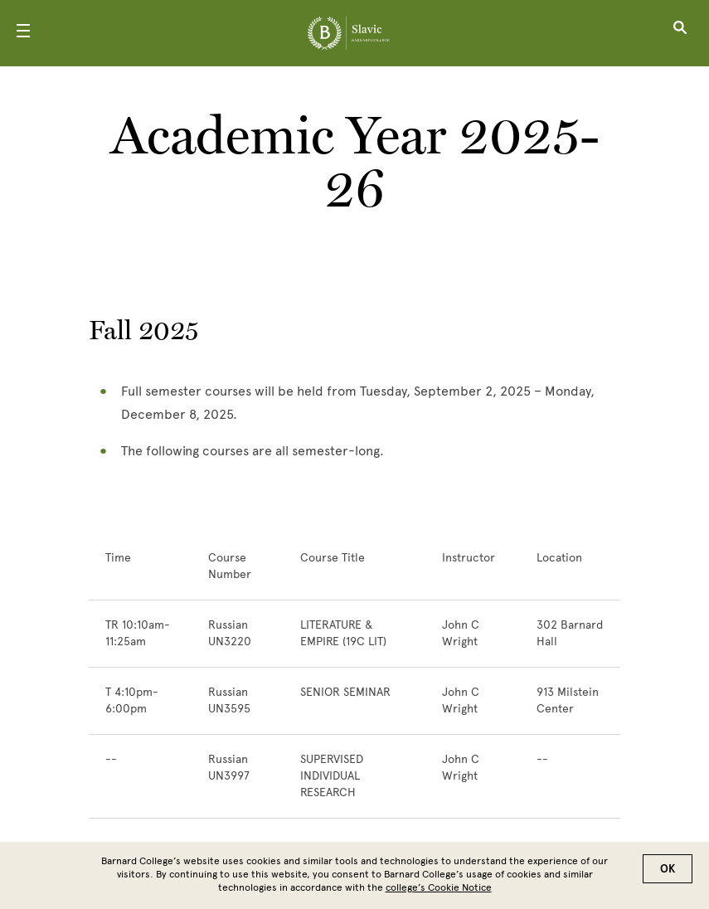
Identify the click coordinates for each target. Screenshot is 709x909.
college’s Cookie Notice (439, 887)
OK (667, 869)
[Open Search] (680, 33)
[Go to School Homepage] (349, 33)
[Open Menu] (23, 33)
